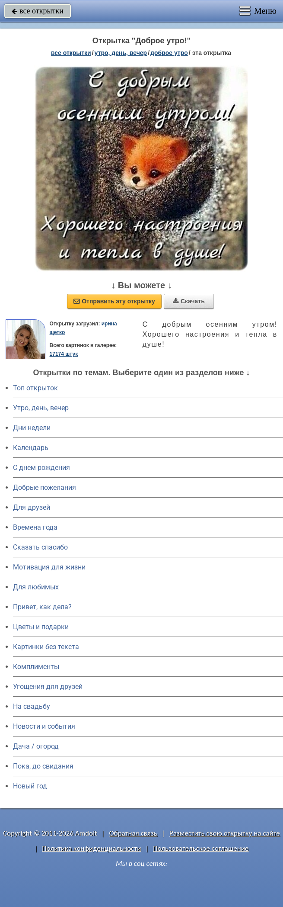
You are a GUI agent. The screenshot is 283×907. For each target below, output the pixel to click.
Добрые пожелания (44, 487)
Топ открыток (35, 388)
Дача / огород (36, 746)
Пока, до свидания (43, 766)
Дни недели (32, 428)
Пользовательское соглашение (200, 848)
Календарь (30, 448)
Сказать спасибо (40, 547)
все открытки (38, 10)
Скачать (189, 301)
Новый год (30, 786)
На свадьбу (31, 706)
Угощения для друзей (48, 686)
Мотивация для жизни (49, 567)
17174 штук (64, 354)
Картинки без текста (46, 647)
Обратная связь (133, 833)
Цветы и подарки (41, 627)
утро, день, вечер (121, 52)
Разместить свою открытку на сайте (224, 833)
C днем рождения (41, 467)
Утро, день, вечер (41, 408)
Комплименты (36, 667)
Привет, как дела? (42, 607)
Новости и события (44, 726)
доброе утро (169, 52)
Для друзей (31, 507)
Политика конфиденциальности (91, 848)
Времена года (35, 527)
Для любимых (36, 587)
